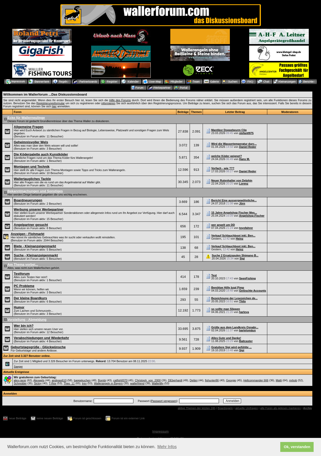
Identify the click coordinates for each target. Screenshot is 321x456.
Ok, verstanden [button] (297, 447)
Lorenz (243, 183)
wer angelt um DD (223, 224)
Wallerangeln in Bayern (108, 383)
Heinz (239, 238)
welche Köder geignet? (226, 156)
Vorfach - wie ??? (222, 168)
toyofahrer (246, 227)
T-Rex (52, 383)
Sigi (242, 258)
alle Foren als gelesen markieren (280, 408)
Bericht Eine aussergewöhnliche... (234, 200)
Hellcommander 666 (255, 380)
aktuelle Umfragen (246, 408)
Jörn (242, 203)
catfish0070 (120, 380)
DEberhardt (175, 380)
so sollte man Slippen (225, 308)
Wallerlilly (157, 383)
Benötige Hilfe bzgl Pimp (227, 287)
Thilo (242, 301)
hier (54, 106)
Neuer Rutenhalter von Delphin (231, 180)
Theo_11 (69, 383)
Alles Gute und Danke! (226, 338)
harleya (244, 312)
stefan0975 (246, 133)
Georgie (231, 380)
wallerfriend (137, 383)
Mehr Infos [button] (167, 447)
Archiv (307, 408)
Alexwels (38, 380)
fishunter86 (212, 380)
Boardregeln (225, 408)
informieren (108, 103)
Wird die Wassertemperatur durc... (234, 143)
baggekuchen (82, 380)
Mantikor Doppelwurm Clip (229, 130)
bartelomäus (247, 330)
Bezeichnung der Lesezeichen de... (234, 298)
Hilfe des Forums (120, 100)
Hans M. (244, 159)
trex (84, 383)
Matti (279, 380)
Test (214, 275)
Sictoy (38, 383)
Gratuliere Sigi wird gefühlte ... (231, 347)
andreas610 (59, 380)
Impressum (160, 431)
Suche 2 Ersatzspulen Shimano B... (235, 255)
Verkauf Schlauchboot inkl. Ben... (233, 235)
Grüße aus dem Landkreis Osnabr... (234, 327)
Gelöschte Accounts (252, 290)
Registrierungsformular (50, 103)
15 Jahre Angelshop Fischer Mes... (234, 212)
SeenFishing (247, 278)
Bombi (102, 380)
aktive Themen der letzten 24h (196, 408)
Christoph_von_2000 (148, 380)
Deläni (194, 380)
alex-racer (20, 380)
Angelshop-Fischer (251, 215)
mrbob (293, 380)
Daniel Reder (247, 146)
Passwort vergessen (163, 400)
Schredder (20, 383)
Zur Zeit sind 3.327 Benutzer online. (26, 355)
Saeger (18, 366)
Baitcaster (246, 341)
